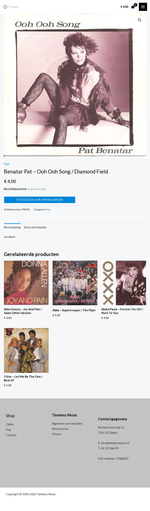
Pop (6, 164)
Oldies (10, 424)
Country (11, 435)
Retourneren (60, 428)
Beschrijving (12, 227)
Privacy (56, 434)
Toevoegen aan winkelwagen (39, 199)
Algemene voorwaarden (67, 423)
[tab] (12, 227)
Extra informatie (35, 227)
